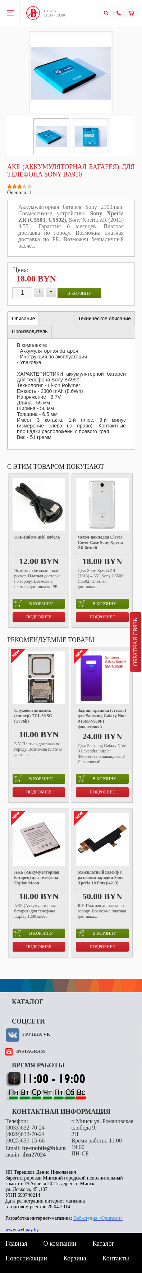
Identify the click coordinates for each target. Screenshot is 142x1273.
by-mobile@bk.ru (44, 1148)
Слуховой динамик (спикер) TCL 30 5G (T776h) (33, 716)
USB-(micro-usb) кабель (37, 537)
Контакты (115, 1258)
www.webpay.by (22, 1229)
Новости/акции (26, 1258)
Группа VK (36, 1034)
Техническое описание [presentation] (104, 318)
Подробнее (39, 616)
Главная (16, 1243)
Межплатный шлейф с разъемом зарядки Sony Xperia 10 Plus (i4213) (100, 877)
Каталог (103, 1243)
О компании (59, 1243)
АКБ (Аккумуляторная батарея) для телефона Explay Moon (36, 877)
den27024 (34, 1154)
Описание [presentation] (23, 318)
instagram (30, 1051)
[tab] (23, 318)
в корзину (79, 293)
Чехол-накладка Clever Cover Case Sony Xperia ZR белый (100, 542)
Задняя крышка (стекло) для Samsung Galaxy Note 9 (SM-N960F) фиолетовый (102, 718)
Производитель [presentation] (30, 331)
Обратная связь (135, 642)
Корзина (74, 1258)
